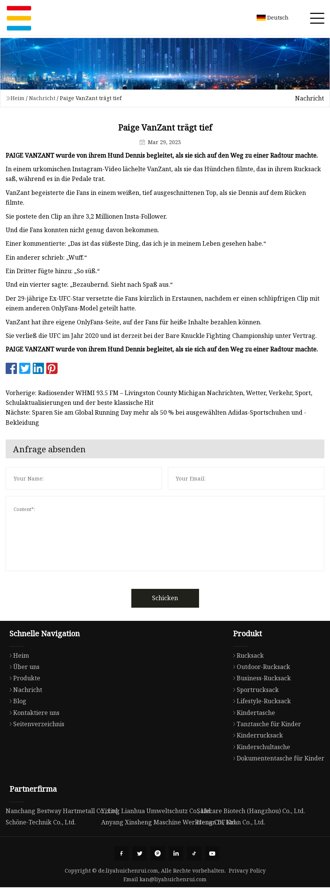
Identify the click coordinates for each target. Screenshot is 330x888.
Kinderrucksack (256, 735)
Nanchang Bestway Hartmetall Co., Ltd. (62, 811)
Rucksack (246, 655)
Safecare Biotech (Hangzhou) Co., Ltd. (251, 811)
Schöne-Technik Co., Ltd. (41, 822)
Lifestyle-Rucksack (260, 701)
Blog (16, 701)
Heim (17, 98)
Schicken (165, 598)
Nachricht (42, 98)
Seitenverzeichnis (35, 724)
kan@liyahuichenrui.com (173, 879)
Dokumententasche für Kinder (276, 758)
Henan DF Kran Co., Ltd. (231, 822)
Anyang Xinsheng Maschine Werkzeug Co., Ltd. (169, 822)
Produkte (23, 678)
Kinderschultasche (259, 747)
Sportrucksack (254, 690)
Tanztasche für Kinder (265, 724)
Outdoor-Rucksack (259, 667)
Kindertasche (252, 713)
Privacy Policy (247, 871)
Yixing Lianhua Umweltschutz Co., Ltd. (156, 811)
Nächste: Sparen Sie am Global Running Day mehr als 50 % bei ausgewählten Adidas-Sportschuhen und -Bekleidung (156, 417)
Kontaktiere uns (32, 713)
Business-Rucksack (260, 678)
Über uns (23, 667)
